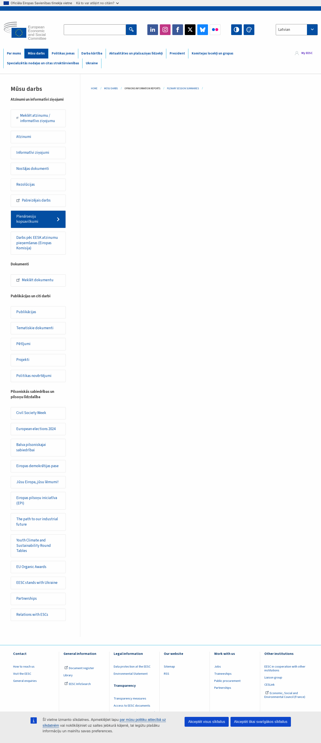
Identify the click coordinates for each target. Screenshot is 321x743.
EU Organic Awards (31, 567)
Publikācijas (26, 312)
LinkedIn (152, 29)
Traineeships (223, 674)
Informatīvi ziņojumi (32, 152)
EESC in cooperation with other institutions (284, 668)
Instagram (165, 29)
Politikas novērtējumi (33, 376)
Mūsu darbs (36, 53)
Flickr (215, 29)
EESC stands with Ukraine (37, 582)
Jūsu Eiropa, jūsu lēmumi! (37, 482)
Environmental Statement (131, 674)
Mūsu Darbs (111, 88)
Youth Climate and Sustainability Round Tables (33, 546)
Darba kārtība (91, 53)
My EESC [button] (307, 53)
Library (68, 675)
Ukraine (92, 63)
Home (94, 88)
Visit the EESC (22, 674)
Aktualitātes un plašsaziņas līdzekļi (136, 53)
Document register (79, 668)
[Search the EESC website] (95, 29)
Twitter (190, 29)
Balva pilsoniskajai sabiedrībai (31, 447)
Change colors (249, 29)
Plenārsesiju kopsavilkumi (27, 219)
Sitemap (169, 666)
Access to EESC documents (132, 705)
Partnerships (26, 598)
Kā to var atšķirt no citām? (97, 3)
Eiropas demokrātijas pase (37, 466)
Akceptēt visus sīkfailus (206, 722)
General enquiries (25, 681)
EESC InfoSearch (77, 684)
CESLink (269, 685)
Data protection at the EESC (132, 666)
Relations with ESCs (32, 614)
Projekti (22, 359)
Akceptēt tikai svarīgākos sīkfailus (260, 722)
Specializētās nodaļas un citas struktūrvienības (43, 63)
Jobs (217, 666)
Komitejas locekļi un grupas (212, 53)
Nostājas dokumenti (32, 168)
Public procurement (227, 681)
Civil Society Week (31, 413)
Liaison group (273, 677)
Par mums (14, 53)
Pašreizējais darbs (33, 200)
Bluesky (202, 29)
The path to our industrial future (37, 521)
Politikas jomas (63, 53)
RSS (166, 674)
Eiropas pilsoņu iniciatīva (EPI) (36, 500)
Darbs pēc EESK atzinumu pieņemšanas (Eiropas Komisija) (37, 243)
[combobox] (297, 29)
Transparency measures (130, 698)
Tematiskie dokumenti (35, 328)
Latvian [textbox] (284, 29)
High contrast (236, 29)
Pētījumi (23, 344)
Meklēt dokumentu (35, 280)
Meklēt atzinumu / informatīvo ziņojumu (35, 118)
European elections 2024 (36, 429)
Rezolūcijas (25, 184)
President (177, 53)
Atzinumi (23, 136)
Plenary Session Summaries (183, 88)
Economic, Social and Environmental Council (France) (285, 695)
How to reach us (24, 666)
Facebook (177, 29)
